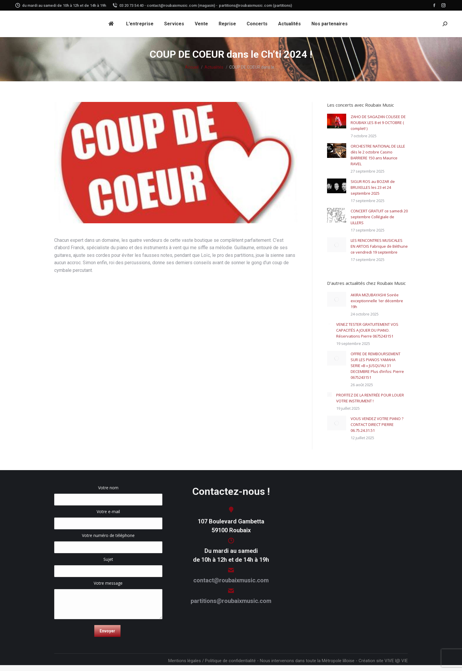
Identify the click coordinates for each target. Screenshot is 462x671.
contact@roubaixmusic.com (231, 580)
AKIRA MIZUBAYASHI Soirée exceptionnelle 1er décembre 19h (377, 300)
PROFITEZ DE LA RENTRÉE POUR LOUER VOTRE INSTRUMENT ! (370, 398)
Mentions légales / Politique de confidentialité (212, 660)
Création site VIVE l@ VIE (383, 660)
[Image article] (336, 121)
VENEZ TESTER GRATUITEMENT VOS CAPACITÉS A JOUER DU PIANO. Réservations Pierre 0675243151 (367, 330)
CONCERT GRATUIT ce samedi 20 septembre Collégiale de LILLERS (379, 216)
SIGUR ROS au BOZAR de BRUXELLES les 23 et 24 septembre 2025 (373, 187)
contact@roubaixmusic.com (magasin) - (182, 5)
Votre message (108, 586)
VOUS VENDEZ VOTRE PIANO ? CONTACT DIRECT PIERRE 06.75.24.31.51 (377, 424)
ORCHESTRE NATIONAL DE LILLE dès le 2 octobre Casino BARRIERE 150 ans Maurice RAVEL (378, 154)
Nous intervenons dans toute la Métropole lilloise (307, 660)
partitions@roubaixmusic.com (231, 600)
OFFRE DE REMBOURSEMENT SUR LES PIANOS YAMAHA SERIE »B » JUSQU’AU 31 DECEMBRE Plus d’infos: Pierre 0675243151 (377, 365)
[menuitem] (112, 24)
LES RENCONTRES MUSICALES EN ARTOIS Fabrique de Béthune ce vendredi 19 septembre (379, 246)
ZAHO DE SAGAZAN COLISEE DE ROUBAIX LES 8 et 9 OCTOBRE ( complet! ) (378, 122)
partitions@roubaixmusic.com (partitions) (255, 5)
